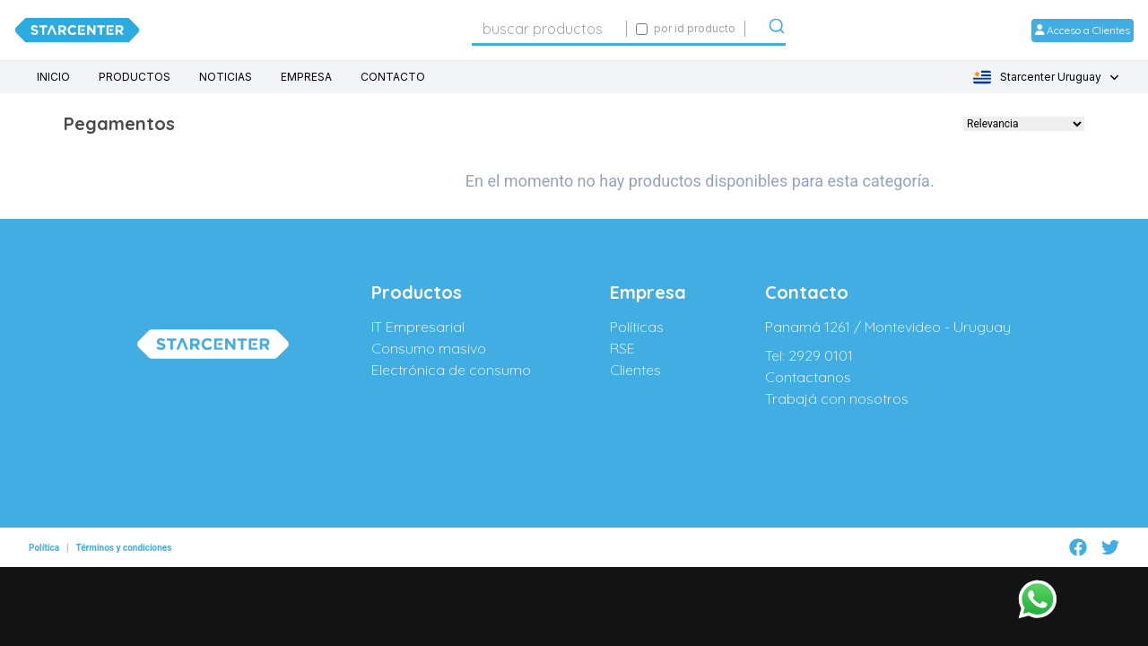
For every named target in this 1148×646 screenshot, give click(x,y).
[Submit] (777, 30)
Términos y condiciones (123, 540)
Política (44, 540)
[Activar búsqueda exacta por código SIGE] (642, 29)
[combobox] (549, 28)
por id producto (694, 28)
